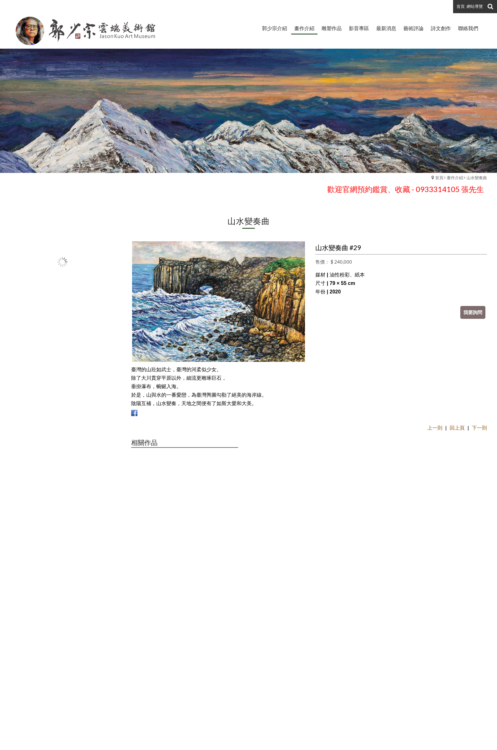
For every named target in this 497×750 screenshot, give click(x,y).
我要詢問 (472, 312)
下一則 (479, 428)
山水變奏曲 (477, 177)
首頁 (439, 177)
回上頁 (457, 428)
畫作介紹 (455, 177)
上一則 (434, 428)
